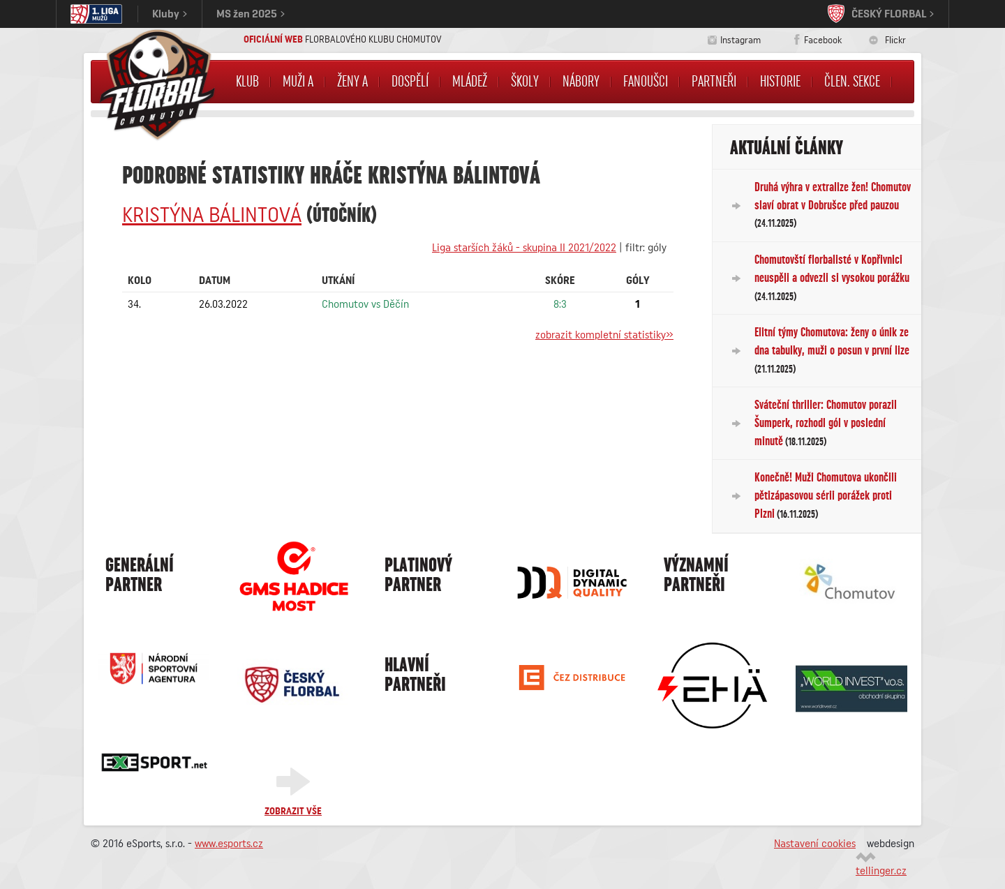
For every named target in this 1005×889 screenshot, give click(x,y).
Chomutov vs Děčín (365, 304)
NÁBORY (581, 81)
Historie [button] (780, 81)
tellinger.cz (881, 870)
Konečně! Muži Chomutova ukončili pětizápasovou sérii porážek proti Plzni (825, 495)
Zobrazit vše (293, 811)
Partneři (714, 81)
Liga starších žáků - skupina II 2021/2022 (524, 247)
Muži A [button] (298, 81)
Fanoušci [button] (645, 81)
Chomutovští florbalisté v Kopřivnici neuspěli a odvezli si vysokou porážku (831, 277)
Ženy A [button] (352, 81)
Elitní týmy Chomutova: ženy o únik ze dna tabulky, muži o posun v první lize (831, 350)
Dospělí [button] (410, 81)
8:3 (560, 304)
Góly (638, 280)
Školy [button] (525, 81)
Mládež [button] (469, 81)
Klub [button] (247, 81)
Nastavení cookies (815, 843)
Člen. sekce (852, 81)
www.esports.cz (229, 843)
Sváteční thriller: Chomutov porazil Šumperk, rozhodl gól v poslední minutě (825, 422)
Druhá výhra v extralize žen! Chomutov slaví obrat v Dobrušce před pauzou (832, 205)
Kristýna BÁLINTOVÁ (212, 215)
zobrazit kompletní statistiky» (604, 335)
